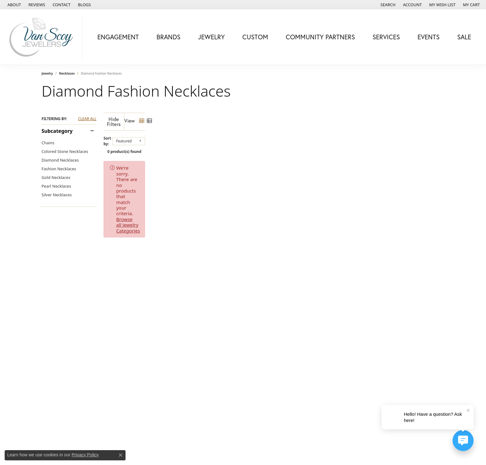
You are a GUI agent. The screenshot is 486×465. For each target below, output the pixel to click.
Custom (255, 37)
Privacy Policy (85, 454)
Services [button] (386, 37)
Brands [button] (168, 37)
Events (429, 37)
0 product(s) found (274, 146)
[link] (13, 4)
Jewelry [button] (211, 37)
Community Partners (320, 37)
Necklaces (67, 73)
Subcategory (57, 130)
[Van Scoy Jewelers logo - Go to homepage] (42, 37)
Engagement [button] (118, 37)
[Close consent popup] (120, 455)
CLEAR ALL (87, 119)
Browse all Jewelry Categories (280, 163)
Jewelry (47, 73)
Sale (464, 37)
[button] (387, 4)
